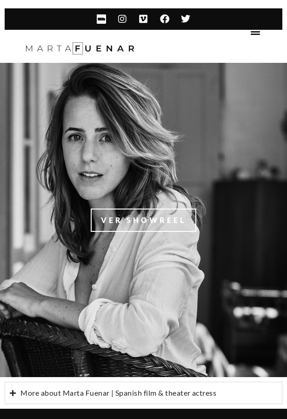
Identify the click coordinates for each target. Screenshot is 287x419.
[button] (255, 31)
